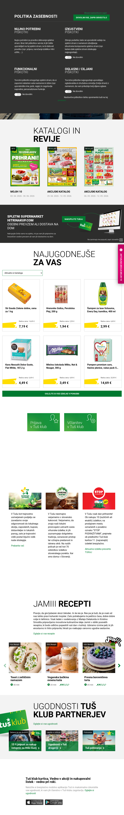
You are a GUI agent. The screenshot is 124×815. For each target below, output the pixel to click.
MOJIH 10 (16, 191)
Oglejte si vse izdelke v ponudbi (62, 394)
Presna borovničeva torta (96, 679)
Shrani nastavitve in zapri (95, 13)
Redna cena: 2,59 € (67, 321)
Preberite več (17, 545)
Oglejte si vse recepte (44, 633)
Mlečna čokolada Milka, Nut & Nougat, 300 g (61, 366)
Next (119, 664)
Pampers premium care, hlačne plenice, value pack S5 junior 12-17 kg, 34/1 (102, 366)
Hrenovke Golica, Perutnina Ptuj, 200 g (60, 310)
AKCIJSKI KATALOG (58, 191)
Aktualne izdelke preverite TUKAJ (98, 551)
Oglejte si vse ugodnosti (45, 723)
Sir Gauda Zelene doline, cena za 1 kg (20, 310)
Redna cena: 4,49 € (108, 321)
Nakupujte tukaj (74, 219)
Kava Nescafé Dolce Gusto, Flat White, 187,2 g (19, 366)
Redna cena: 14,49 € (27, 321)
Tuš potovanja (93, 747)
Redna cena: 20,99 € (108, 378)
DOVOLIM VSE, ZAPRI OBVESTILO (91, 17)
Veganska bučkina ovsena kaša (58, 679)
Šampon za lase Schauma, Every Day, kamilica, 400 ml (101, 310)
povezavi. (62, 100)
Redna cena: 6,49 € (26, 378)
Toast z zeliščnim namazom (21, 679)
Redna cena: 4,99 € (67, 378)
